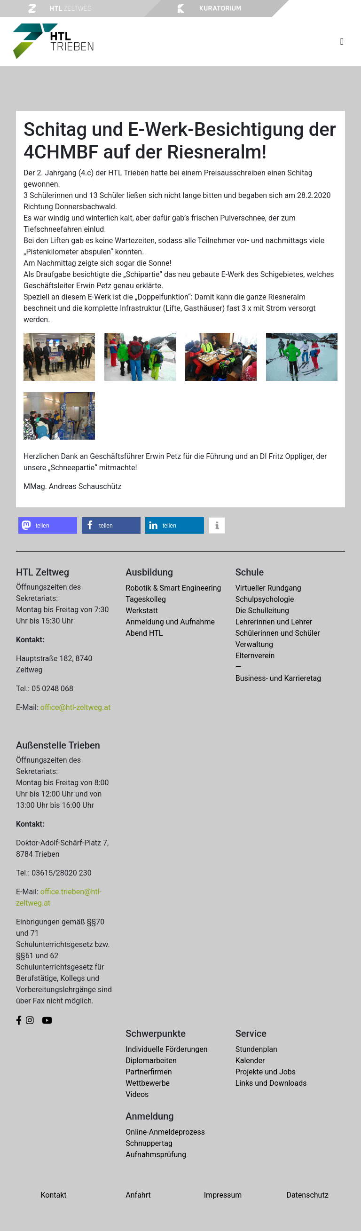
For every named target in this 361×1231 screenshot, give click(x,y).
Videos (137, 1094)
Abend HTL (144, 633)
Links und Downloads (271, 1083)
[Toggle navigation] (342, 41)
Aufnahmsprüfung (156, 1154)
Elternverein (255, 655)
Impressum (223, 1195)
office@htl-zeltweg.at (75, 707)
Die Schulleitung (262, 610)
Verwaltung (254, 644)
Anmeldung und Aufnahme (170, 621)
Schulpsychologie (264, 599)
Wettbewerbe (148, 1083)
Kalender (250, 1060)
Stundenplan (256, 1049)
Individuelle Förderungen (166, 1049)
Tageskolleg (146, 599)
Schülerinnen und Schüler (277, 633)
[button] (47, 525)
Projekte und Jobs (265, 1071)
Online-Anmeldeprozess (165, 1132)
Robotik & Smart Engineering (173, 588)
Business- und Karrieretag (278, 678)
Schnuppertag (149, 1143)
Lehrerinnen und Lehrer (274, 621)
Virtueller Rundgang (268, 588)
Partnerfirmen (149, 1071)
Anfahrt (138, 1195)
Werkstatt (142, 610)
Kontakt (53, 1195)
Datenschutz (307, 1195)
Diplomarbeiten (151, 1060)
